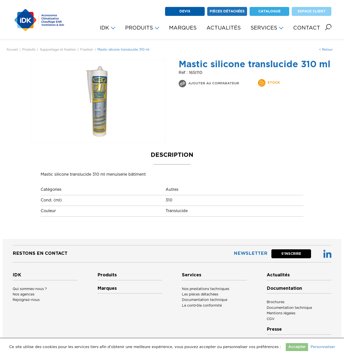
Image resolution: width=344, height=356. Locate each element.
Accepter (297, 347)
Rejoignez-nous (26, 300)
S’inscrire (291, 254)
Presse (274, 329)
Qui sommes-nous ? (30, 289)
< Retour (326, 49)
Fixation (86, 49)
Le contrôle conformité (202, 305)
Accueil (12, 49)
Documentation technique (204, 300)
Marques (107, 288)
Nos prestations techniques (205, 289)
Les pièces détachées (200, 294)
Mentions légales (281, 313)
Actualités (278, 275)
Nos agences (23, 294)
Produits (28, 49)
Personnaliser (323, 347)
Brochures (276, 302)
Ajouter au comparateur (213, 83)
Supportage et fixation (58, 49)
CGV (271, 319)
